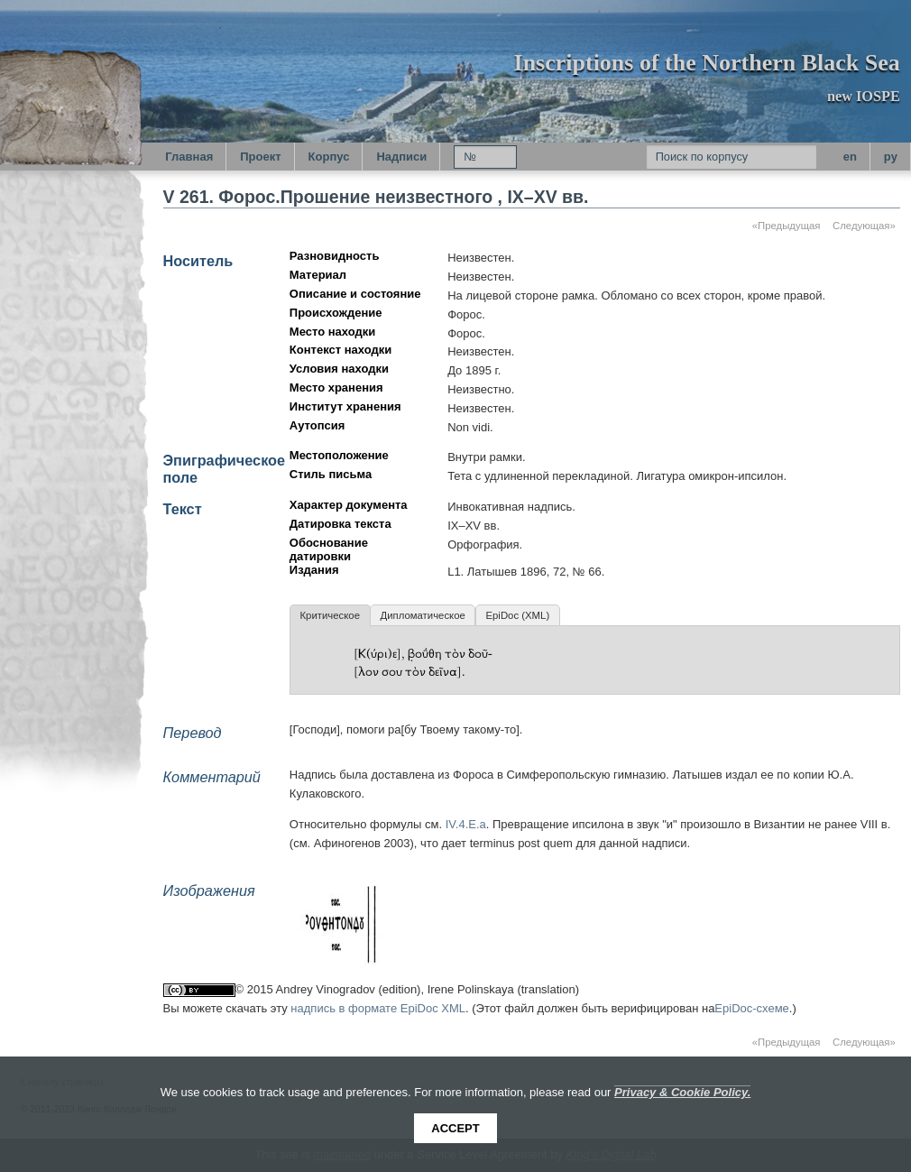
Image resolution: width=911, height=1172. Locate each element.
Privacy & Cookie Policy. (682, 1092)
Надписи (401, 156)
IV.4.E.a (466, 824)
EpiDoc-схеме (751, 1008)
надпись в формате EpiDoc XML (377, 1008)
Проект (260, 156)
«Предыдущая (786, 225)
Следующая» (864, 225)
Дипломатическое (422, 615)
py (890, 156)
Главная (189, 156)
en (850, 156)
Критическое (329, 615)
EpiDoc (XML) (517, 615)
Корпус (329, 156)
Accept (455, 1128)
